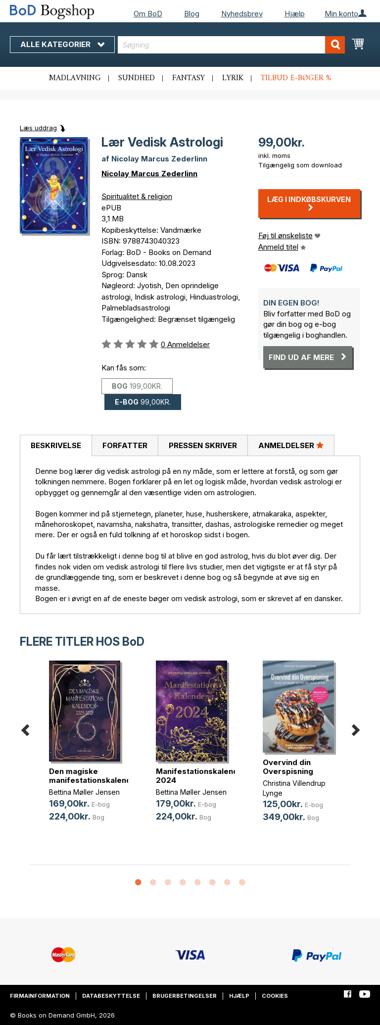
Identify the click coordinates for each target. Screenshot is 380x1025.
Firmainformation (40, 995)
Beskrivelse (56, 445)
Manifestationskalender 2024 (201, 776)
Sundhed (136, 78)
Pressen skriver (203, 445)
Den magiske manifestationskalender (94, 776)
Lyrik (232, 78)
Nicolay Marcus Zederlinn (149, 173)
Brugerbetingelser (184, 995)
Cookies (275, 995)
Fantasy (188, 78)
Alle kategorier (62, 44)
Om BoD (148, 13)
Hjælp (295, 13)
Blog (191, 13)
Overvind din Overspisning (288, 767)
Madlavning (75, 78)
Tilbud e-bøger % (296, 78)
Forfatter (124, 445)
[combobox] (231, 44)
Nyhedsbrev (242, 13)
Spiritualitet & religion (136, 196)
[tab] (56, 446)
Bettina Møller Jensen (84, 792)
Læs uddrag (38, 128)
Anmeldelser (291, 445)
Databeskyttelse (111, 995)
